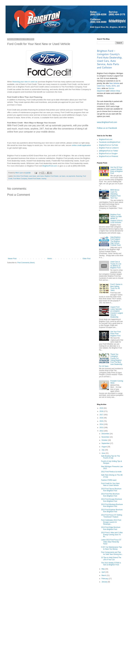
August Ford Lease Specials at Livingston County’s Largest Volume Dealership (116, 312)
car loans (62, 176)
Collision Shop (114, 91)
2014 (102, 424)
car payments (70, 176)
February (105, 579)
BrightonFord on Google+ (108, 154)
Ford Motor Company (20, 178)
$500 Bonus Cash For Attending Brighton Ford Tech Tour (115, 194)
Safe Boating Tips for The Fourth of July (110, 457)
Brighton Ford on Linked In (109, 148)
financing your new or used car (24, 82)
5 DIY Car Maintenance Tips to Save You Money (111, 548)
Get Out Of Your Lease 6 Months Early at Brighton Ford (116, 170)
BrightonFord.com (49, 166)
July (103, 450)
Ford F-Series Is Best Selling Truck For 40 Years (116, 287)
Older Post (86, 259)
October (105, 440)
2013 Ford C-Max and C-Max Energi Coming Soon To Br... (112, 535)
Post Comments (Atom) (26, 263)
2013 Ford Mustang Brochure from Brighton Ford (112, 505)
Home (49, 259)
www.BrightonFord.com (107, 122)
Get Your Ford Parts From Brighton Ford (115, 334)
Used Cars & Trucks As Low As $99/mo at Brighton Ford (115, 265)
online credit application (81, 145)
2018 (102, 411)
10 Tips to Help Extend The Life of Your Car (111, 558)
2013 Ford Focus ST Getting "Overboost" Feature (111, 516)
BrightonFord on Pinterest (108, 156)
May (103, 569)
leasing (44, 178)
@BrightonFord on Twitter (108, 151)
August (104, 447)
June (104, 453)
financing (79, 176)
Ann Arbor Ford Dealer (20, 176)
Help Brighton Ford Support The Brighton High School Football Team (115, 241)
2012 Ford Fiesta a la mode (111, 472)
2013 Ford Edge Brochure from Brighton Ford (110, 528)
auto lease (32, 176)
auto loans (40, 176)
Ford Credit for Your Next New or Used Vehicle (110, 484)
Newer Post (12, 259)
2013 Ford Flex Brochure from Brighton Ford (110, 495)
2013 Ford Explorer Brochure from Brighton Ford (112, 511)
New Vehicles (114, 83)
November (106, 437)
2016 (102, 418)
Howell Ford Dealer (34, 178)
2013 (102, 428)
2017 (102, 415)
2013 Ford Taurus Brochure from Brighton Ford (111, 490)
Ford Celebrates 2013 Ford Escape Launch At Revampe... (111, 522)
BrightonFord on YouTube (108, 145)
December (106, 434)
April (103, 572)
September (106, 443)
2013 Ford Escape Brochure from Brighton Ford (111, 500)
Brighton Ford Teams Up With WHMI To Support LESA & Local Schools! (116, 219)
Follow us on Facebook (107, 128)
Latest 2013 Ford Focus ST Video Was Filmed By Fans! (111, 542)
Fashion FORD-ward (108, 480)
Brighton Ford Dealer (51, 176)
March (104, 575)
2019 (102, 408)
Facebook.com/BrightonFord (109, 142)
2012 (102, 431)
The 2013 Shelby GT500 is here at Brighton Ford (111, 564)
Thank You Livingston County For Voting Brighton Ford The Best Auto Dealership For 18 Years (110, 360)
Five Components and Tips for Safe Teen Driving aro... (112, 553)
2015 (102, 421)
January (105, 582)
